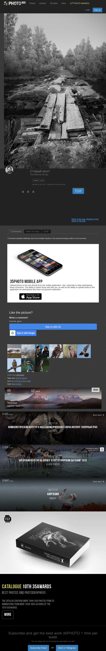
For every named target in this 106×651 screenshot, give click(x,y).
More (7, 615)
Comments (16, 231)
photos (20, 375)
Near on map (32, 231)
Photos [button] (32, 3)
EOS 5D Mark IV (21, 378)
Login (87, 10)
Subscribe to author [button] (78, 191)
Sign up (97, 10)
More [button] (64, 3)
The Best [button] (54, 3)
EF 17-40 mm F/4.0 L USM (21, 381)
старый (35, 180)
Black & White (17, 384)
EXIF (46, 231)
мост (42, 180)
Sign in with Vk (53, 326)
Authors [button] (42, 3)
